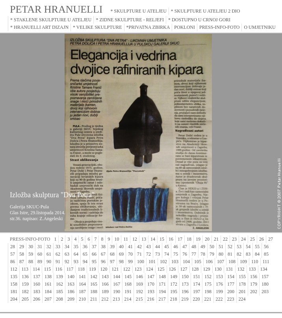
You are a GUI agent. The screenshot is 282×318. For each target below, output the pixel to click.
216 (150, 299)
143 (105, 276)
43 (148, 246)
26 (261, 239)
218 (173, 299)
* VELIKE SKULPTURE (97, 27)
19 (198, 239)
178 (242, 284)
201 (242, 291)
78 (202, 254)
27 (270, 239)
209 (70, 299)
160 (36, 284)
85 (266, 254)
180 (265, 284)
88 (30, 261)
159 (25, 284)
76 (184, 254)
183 (36, 291)
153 (219, 276)
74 (166, 254)
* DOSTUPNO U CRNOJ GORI (199, 19)
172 (173, 284)
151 (196, 276)
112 (13, 269)
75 (175, 254)
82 (239, 254)
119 (92, 269)
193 (150, 291)
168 (128, 284)
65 (85, 254)
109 (243, 261)
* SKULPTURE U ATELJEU (139, 11)
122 (126, 269)
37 (94, 246)
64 (76, 254)
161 (48, 284)
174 (196, 284)
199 (219, 291)
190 (116, 291)
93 (76, 261)
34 (67, 246)
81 (230, 254)
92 (67, 261)
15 (162, 239)
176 (219, 284)
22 (225, 239)
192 (139, 291)
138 (48, 276)
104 (186, 261)
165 (93, 284)
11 (125, 239)
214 (128, 299)
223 (230, 299)
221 (208, 299)
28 (12, 246)
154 (230, 276)
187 (82, 291)
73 (157, 254)
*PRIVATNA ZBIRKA (148, 27)
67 (103, 254)
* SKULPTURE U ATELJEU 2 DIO (205, 11)
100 (140, 261)
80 (221, 254)
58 (21, 254)
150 (185, 276)
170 (150, 284)
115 (47, 269)
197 (196, 291)
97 (112, 261)
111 (266, 261)
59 (30, 254)
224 (242, 299)
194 (162, 291)
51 (221, 246)
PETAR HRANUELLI (56, 9)
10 (116, 239)
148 (162, 276)
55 (257, 246)
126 (172, 269)
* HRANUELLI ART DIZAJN (39, 27)
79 (212, 254)
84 (257, 254)
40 (121, 246)
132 (241, 269)
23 (234, 239)
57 (12, 254)
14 (152, 239)
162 (59, 284)
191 (128, 291)
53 (239, 246)
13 (143, 239)
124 (149, 269)
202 (253, 291)
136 (25, 276)
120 (104, 269)
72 (148, 254)
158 (13, 284)
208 (59, 299)
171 (162, 284)
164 (82, 284)
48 (193, 246)
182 (25, 291)
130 (218, 269)
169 (139, 284)
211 (93, 299)
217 (162, 299)
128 (195, 269)
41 (130, 246)
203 (265, 291)
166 (105, 284)
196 (185, 291)
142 (93, 276)
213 (116, 299)
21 (216, 239)
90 (48, 261)
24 (243, 239)
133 (252, 269)
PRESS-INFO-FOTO (219, 27)
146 (139, 276)
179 (253, 284)
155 (242, 276)
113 (25, 269)
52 (230, 246)
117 (70, 269)
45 (166, 246)
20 (207, 239)
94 (85, 261)
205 (25, 299)
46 (175, 246)
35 (76, 246)
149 (173, 276)
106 (209, 261)
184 (48, 291)
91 (58, 261)
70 (130, 254)
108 (232, 261)
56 (266, 246)
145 (128, 276)
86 (12, 261)
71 (139, 254)
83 (248, 254)
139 (59, 276)
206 (36, 299)
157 (265, 276)
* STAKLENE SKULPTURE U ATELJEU (50, 19)
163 (70, 284)
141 (82, 276)
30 (30, 246)
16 (171, 239)
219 (185, 299)
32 (48, 246)
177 (230, 284)
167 (116, 284)
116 (58, 269)
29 (21, 246)
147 (150, 276)
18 (189, 239)
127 (183, 269)
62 (58, 254)
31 (39, 246)
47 (184, 246)
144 (116, 276)
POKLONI (184, 27)
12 (134, 239)
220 (196, 299)
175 (208, 284)
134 (263, 269)
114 (36, 269)
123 (138, 269)
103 (174, 261)
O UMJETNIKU (259, 27)
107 (220, 261)
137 (36, 276)
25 (252, 239)
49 (202, 246)
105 (197, 261)
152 (208, 276)
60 (39, 254)
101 (152, 261)
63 (67, 254)
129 (206, 269)
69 (121, 254)
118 (81, 269)
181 (13, 291)
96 (103, 261)
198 (208, 291)
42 (139, 246)
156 (253, 276)
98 (121, 261)
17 (180, 239)
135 (13, 276)
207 (48, 299)
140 (70, 276)
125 (161, 269)
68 (112, 254)
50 (212, 246)
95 (94, 261)
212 (105, 299)
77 (193, 254)
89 (39, 261)
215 (139, 299)
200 (230, 291)
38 (103, 246)
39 (112, 246)
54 (248, 246)
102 (163, 261)
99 (130, 261)
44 (157, 246)
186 (70, 291)
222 (219, 299)
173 (185, 284)
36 (85, 246)
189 (105, 291)
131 (229, 269)
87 (21, 261)
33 (58, 246)
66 (94, 254)
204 (13, 299)
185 (59, 291)
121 (115, 269)
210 (82, 299)
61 (48, 254)
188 (93, 291)
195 (173, 291)
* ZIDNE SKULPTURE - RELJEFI (130, 19)
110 (254, 261)
